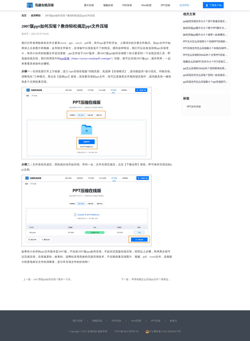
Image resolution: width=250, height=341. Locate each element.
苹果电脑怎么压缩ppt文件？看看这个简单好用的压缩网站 (162, 279)
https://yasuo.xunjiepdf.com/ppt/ (91, 58)
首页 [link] (24, 15)
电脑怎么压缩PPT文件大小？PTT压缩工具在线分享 (206, 61)
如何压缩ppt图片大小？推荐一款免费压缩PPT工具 (206, 34)
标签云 (173, 320)
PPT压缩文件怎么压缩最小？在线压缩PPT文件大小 (206, 48)
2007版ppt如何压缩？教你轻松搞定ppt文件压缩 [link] (70, 15)
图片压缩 (89, 5)
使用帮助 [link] (36, 15)
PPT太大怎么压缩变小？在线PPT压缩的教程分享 (206, 41)
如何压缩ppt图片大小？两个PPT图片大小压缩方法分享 (206, 28)
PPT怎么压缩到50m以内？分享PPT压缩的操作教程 (206, 55)
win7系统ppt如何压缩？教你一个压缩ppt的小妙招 (60, 279)
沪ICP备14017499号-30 (126, 331)
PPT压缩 (165, 5)
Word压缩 (146, 5)
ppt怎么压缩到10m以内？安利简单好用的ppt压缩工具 (206, 68)
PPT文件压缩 (194, 106)
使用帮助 (184, 5)
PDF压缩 (127, 5)
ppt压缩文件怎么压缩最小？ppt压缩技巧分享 (206, 82)
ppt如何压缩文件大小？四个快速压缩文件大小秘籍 (206, 21)
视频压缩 (108, 5)
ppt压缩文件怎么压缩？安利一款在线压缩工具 (206, 75)
